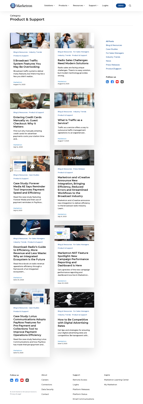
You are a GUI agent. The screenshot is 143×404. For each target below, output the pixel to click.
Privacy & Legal (15, 394)
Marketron (17, 82)
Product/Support (113, 69)
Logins (76, 385)
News (108, 61)
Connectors (46, 385)
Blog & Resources (20, 52)
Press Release (79, 169)
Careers (44, 380)
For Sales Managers (81, 52)
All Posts (110, 41)
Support (76, 375)
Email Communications (83, 399)
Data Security (47, 389)
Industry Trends (35, 52)
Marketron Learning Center (116, 380)
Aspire (107, 375)
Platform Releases (81, 389)
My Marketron (110, 385)
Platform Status (80, 394)
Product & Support (20, 56)
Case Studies (34, 175)
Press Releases (113, 65)
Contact (45, 394)
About (44, 375)
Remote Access (80, 380)
